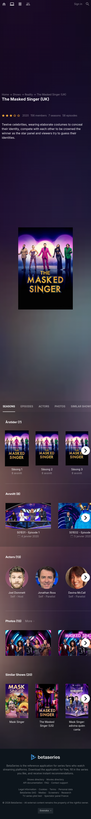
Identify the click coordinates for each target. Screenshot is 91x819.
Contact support (59, 782)
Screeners (53, 792)
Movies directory (55, 779)
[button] (16, 584)
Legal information (27, 789)
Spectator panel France (56, 796)
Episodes (27, 406)
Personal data (66, 789)
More (28, 621)
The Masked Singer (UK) (51, 94)
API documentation (33, 782)
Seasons (9, 406)
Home (5, 94)
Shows (17, 94)
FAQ (47, 782)
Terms (53, 789)
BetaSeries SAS (28, 792)
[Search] (87, 4)
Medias (42, 792)
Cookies (43, 789)
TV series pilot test (32, 796)
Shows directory (35, 779)
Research (66, 792)
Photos (60, 406)
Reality (29, 94)
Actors (44, 406)
